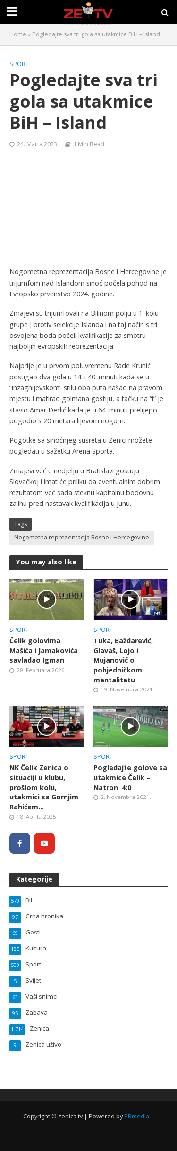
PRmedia (136, 1116)
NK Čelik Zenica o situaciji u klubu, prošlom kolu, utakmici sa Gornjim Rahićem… (43, 787)
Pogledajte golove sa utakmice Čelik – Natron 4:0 (130, 777)
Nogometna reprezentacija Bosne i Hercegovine (81, 537)
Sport (19, 64)
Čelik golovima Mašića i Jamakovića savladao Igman (43, 650)
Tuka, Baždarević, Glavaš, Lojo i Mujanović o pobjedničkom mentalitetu (123, 660)
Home (17, 34)
